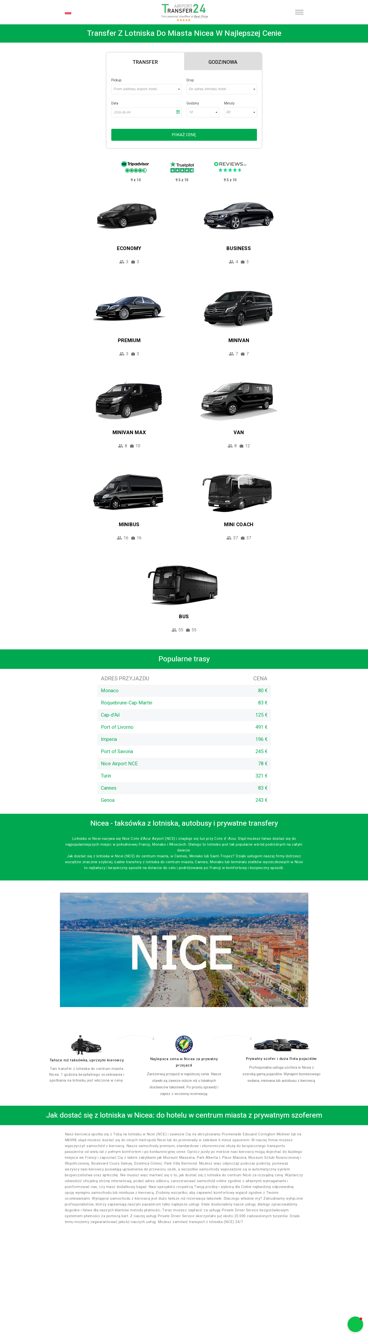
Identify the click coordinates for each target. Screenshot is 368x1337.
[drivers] (87, 1045)
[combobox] (146, 89)
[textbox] (146, 89)
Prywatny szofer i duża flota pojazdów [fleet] (281, 1058)
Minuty (229, 103)
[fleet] (282, 1045)
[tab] (145, 61)
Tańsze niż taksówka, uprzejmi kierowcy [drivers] (86, 1060)
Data (114, 103)
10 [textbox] (191, 112)
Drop (190, 80)
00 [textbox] (228, 112)
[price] (184, 1044)
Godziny (193, 103)
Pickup (116, 80)
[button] (355, 1324)
